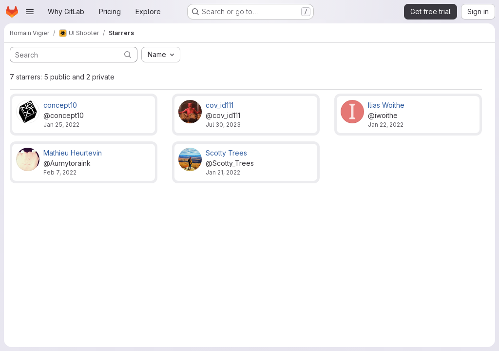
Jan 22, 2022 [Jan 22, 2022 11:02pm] (385, 124)
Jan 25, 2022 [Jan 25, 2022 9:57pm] (61, 124)
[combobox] (160, 54)
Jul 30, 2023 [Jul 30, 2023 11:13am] (223, 124)
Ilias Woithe (386, 105)
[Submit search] (128, 54)
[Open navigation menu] (30, 12)
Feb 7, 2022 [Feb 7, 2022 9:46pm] (60, 172)
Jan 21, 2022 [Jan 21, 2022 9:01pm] (223, 172)
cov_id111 (219, 105)
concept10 (60, 105)
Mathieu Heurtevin (72, 153)
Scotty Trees (226, 153)
